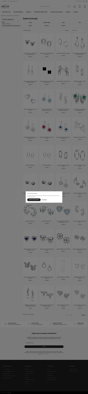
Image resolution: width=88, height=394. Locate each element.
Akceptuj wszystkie (34, 199)
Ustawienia (44, 199)
